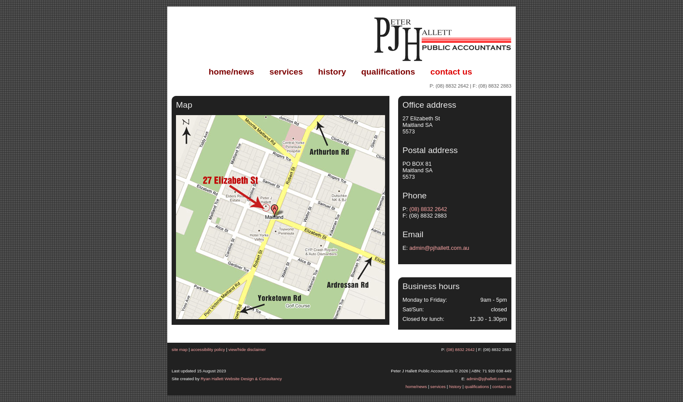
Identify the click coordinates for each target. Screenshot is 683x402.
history (332, 71)
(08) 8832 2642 (452, 86)
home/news (231, 71)
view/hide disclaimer (247, 349)
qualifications (388, 71)
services (286, 71)
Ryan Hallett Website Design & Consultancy (241, 378)
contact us (451, 71)
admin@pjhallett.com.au (439, 248)
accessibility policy (208, 349)
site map (179, 349)
